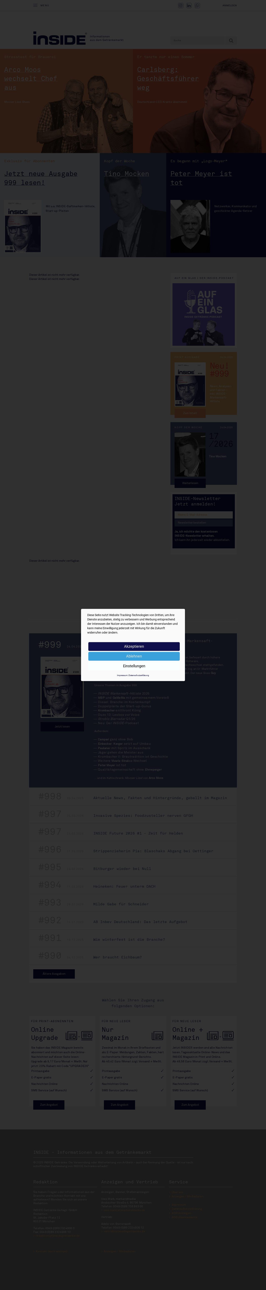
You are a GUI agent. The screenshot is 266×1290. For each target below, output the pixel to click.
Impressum (122, 675)
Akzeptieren (134, 646)
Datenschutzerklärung (139, 675)
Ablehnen (134, 656)
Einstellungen (134, 666)
